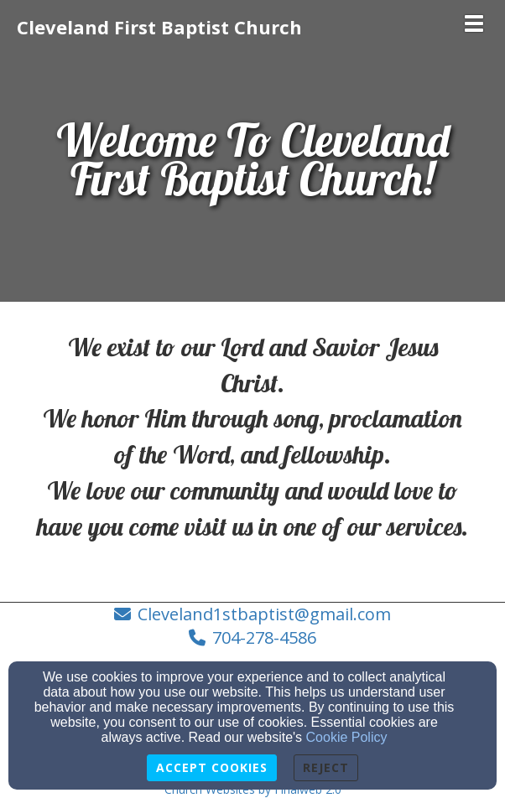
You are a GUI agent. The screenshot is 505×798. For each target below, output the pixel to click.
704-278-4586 (264, 637)
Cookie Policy (347, 737)
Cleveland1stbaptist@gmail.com (264, 614)
